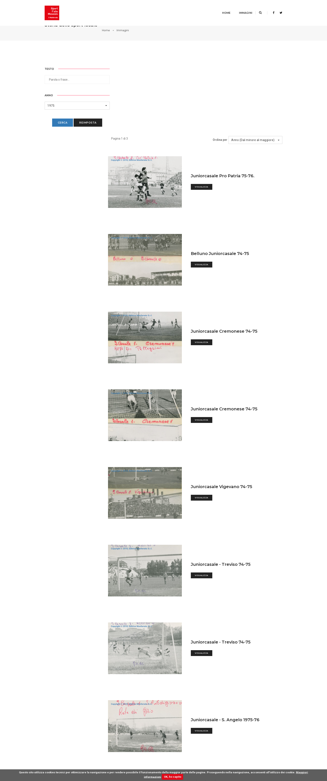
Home (221, 7)
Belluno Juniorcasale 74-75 (223, 179)
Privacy (262, 757)
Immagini (240, 7)
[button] (72, 101)
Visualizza (204, 113)
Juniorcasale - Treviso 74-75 (224, 488)
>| (217, 707)
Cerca (57, 118)
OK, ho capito (172, 776)
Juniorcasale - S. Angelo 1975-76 (229, 643)
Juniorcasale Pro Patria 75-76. (226, 102)
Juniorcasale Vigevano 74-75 (225, 411)
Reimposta (83, 118)
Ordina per (220, 65)
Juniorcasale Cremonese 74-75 (227, 256)
